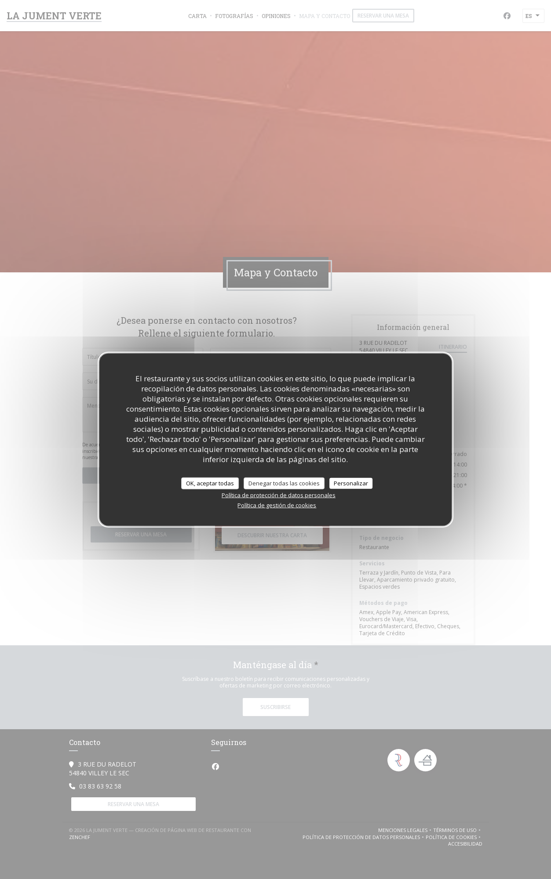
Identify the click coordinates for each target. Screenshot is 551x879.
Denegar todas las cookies (284, 483)
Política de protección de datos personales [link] (279, 495)
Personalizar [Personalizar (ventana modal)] (351, 483)
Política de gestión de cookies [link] (276, 505)
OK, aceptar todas (210, 483)
